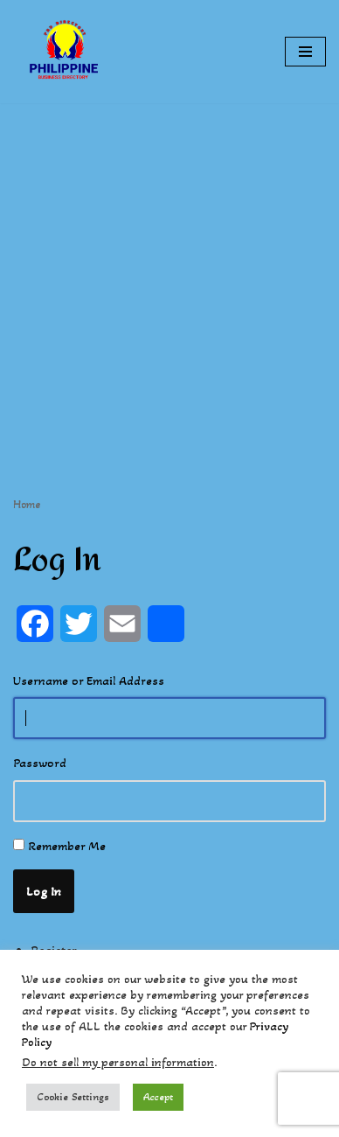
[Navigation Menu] (305, 51)
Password (39, 763)
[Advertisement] (169, 273)
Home (26, 504)
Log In (43, 891)
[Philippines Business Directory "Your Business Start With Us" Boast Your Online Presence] (65, 51)
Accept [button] (158, 1097)
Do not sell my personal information (118, 1062)
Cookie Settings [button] (73, 1097)
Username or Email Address (88, 680)
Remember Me (67, 846)
